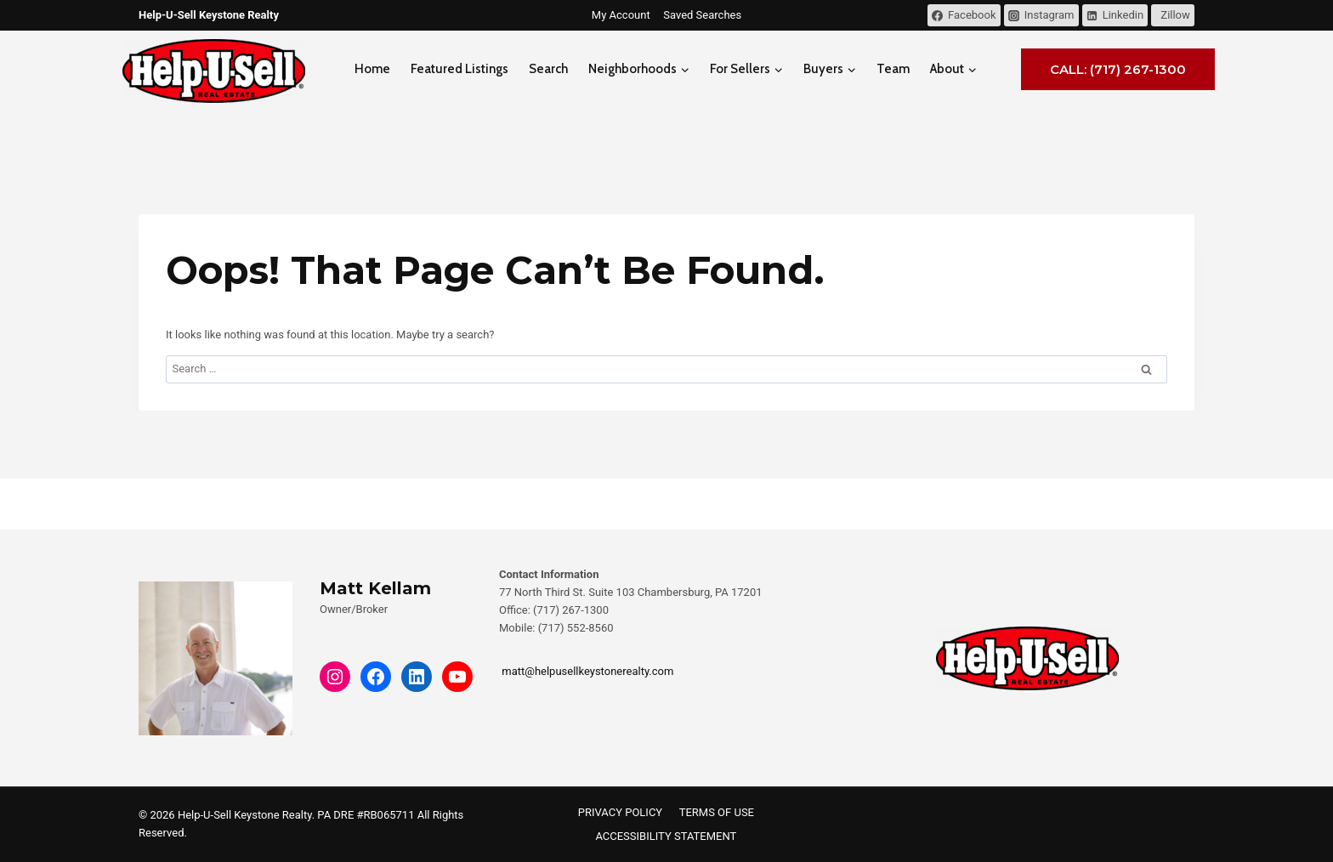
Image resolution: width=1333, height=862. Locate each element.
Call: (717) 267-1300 (1118, 69)
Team (893, 69)
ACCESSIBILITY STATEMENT (665, 836)
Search (548, 69)
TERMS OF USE (716, 812)
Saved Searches (702, 15)
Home (372, 69)
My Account (621, 15)
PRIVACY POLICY (620, 812)
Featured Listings (459, 69)
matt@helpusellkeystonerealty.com (586, 671)
